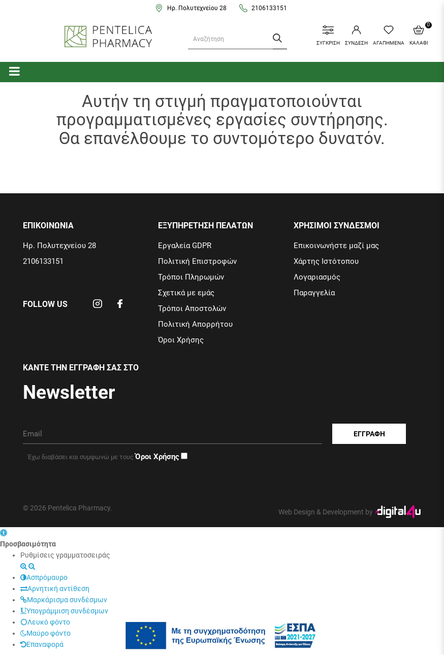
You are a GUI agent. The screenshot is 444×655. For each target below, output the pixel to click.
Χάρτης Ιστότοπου (326, 261)
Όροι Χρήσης (181, 339)
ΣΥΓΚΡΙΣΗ (328, 35)
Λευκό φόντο (45, 622)
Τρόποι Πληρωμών (191, 277)
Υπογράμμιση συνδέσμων (64, 611)
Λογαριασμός (317, 277)
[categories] (14, 71)
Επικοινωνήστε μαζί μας (336, 245)
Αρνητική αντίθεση (54, 588)
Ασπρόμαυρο (44, 577)
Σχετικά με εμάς (186, 292)
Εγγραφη (369, 434)
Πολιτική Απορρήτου (195, 324)
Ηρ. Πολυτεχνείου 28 (197, 8)
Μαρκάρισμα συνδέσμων (63, 600)
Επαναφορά (42, 644)
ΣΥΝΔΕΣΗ (356, 35)
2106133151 (269, 8)
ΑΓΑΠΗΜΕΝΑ (388, 35)
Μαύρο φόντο (45, 633)
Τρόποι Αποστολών (192, 308)
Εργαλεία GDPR (184, 245)
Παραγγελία (314, 292)
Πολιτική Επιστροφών (197, 261)
